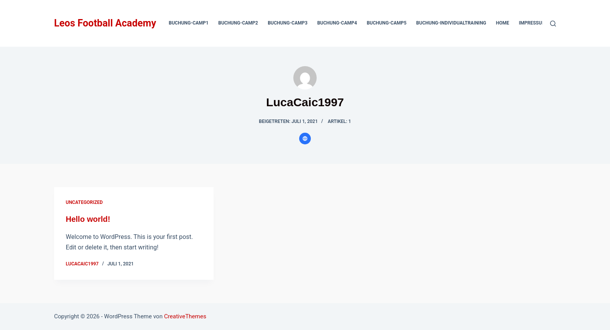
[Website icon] (305, 138)
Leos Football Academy (105, 23)
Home (502, 23)
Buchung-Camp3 (287, 23)
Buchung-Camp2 (238, 23)
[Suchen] (553, 23)
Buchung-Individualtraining (451, 23)
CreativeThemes (185, 316)
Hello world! (88, 219)
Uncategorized (84, 202)
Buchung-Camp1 (189, 23)
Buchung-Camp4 (337, 23)
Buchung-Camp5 (387, 23)
